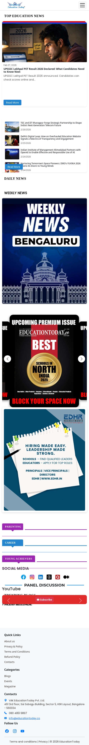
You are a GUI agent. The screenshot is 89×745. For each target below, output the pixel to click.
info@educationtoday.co (24, 718)
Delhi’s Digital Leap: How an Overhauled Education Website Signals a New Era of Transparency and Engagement (51, 137)
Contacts (9, 662)
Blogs (7, 676)
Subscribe (44, 599)
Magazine (10, 686)
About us (9, 641)
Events (8, 681)
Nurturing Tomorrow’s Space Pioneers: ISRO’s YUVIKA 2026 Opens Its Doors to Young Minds (50, 164)
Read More (12, 102)
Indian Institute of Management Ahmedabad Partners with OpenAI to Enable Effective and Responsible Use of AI (51, 151)
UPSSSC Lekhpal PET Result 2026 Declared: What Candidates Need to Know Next (44, 70)
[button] (7, 358)
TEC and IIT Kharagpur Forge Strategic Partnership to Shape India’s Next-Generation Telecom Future (51, 124)
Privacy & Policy (13, 646)
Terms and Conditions (17, 651)
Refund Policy (12, 656)
